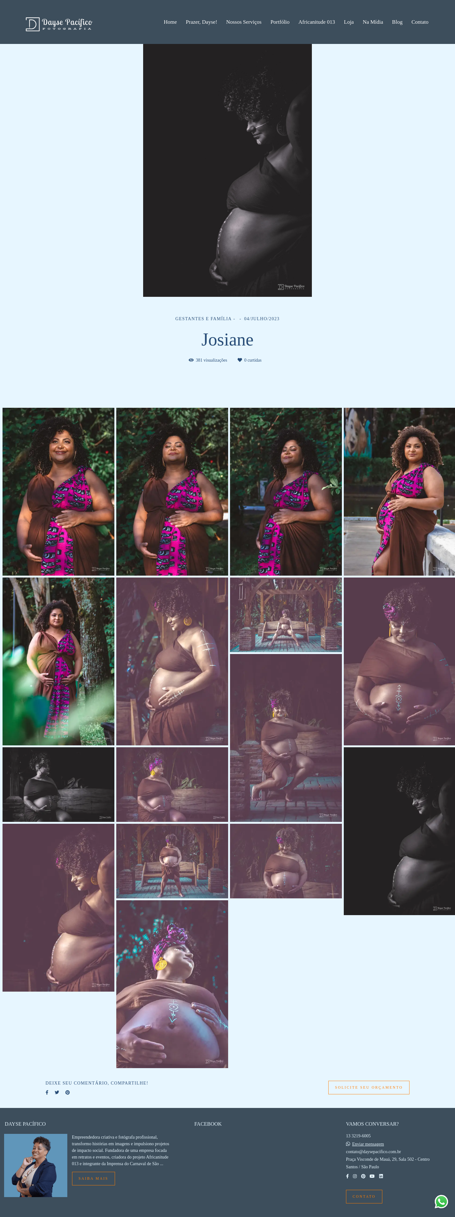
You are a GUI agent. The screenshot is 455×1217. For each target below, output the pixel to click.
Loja (349, 22)
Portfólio (279, 22)
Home (170, 22)
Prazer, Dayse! (201, 22)
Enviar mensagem (368, 1144)
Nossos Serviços (244, 22)
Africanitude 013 (317, 22)
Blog (397, 22)
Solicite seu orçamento (369, 1088)
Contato (419, 22)
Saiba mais (93, 1179)
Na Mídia (373, 22)
